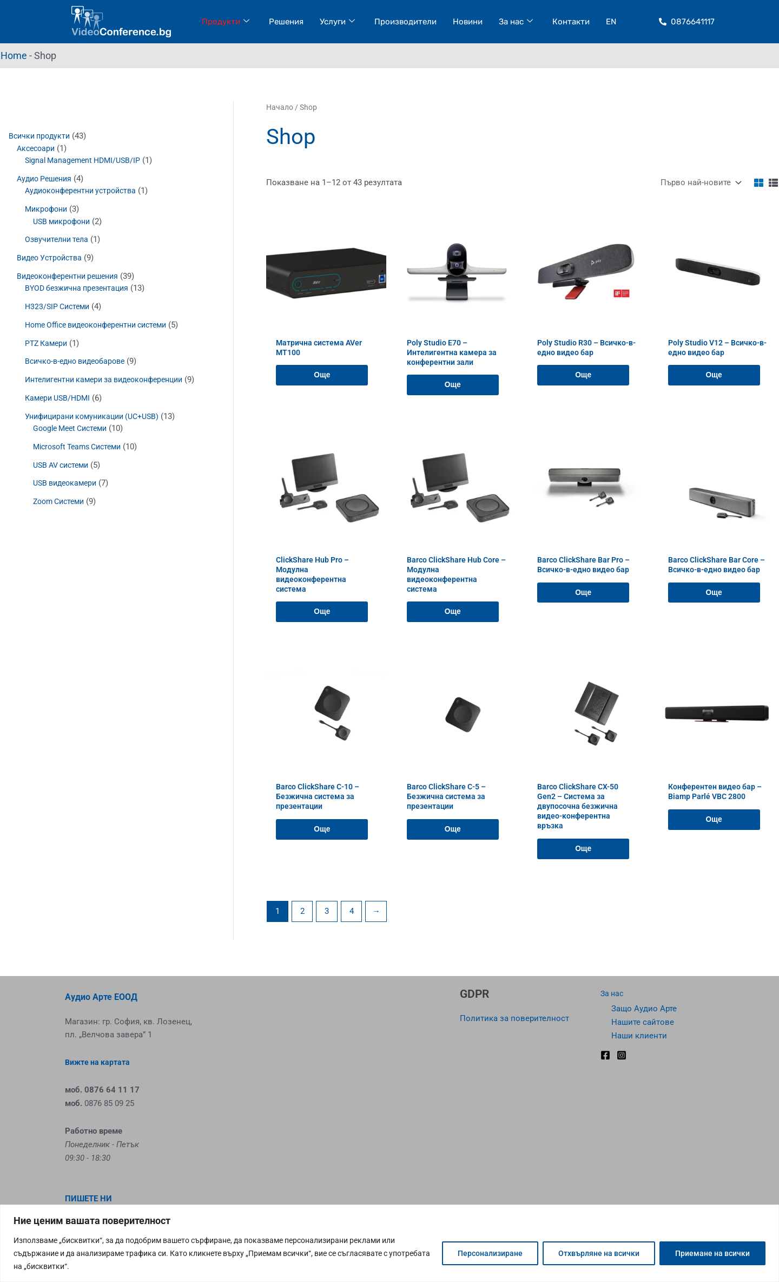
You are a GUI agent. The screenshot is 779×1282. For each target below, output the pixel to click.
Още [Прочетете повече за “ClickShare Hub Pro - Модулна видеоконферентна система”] (323, 620)
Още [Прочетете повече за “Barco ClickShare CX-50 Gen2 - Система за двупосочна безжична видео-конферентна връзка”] (584, 863)
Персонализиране (490, 1253)
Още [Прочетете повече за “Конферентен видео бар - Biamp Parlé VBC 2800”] (715, 831)
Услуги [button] (337, 22)
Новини (468, 22)
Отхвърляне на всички (598, 1253)
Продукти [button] (225, 22)
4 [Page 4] (351, 927)
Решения (286, 22)
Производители (405, 22)
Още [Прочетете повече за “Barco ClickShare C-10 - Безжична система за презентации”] (323, 842)
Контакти (571, 22)
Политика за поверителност (514, 1018)
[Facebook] (605, 1055)
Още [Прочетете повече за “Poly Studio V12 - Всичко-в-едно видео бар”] (715, 378)
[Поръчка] (700, 183)
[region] (389, 1243)
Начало (279, 107)
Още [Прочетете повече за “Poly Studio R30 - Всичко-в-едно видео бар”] (584, 378)
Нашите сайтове (642, 1022)
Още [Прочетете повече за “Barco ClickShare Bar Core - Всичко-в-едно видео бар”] (715, 610)
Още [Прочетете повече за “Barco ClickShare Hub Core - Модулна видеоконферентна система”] (454, 620)
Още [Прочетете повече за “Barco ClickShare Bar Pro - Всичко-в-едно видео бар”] (584, 599)
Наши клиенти (639, 1036)
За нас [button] (516, 22)
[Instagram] (621, 1055)
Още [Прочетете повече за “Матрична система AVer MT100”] (323, 378)
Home (14, 55)
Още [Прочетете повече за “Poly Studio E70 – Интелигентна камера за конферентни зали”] (454, 388)
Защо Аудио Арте (644, 1009)
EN (611, 22)
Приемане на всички (712, 1253)
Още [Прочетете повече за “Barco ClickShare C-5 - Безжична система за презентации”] (454, 842)
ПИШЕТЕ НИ (88, 1199)
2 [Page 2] (302, 927)
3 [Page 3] (327, 927)
